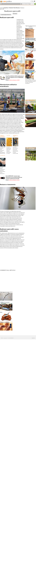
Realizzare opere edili (7, 17)
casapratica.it (6, 7)
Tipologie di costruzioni (4, 302)
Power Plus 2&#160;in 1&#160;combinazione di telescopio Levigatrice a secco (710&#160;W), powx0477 (15, 77)
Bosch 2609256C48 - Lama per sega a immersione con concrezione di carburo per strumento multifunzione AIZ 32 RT (14, 177)
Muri (1, 312)
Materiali (11, 7)
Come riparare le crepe (4, 292)
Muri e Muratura (16, 7)
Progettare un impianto (4, 322)
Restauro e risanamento (7, 184)
